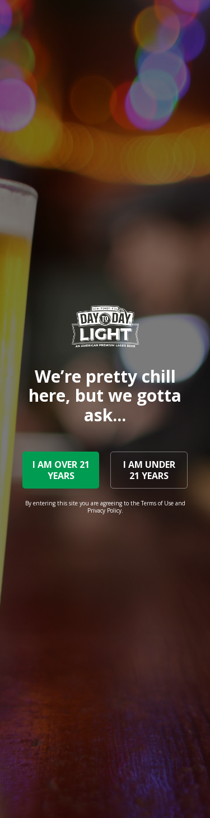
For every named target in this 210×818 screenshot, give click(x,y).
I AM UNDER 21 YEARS (149, 470)
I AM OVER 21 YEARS (61, 470)
